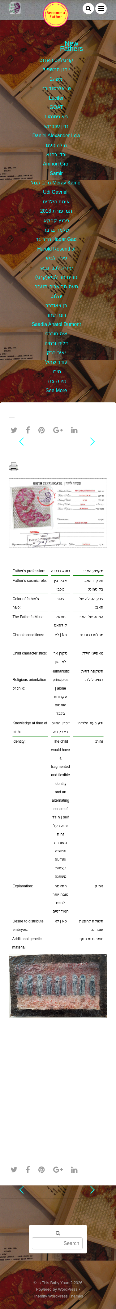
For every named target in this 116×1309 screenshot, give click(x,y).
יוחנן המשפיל (56, 69)
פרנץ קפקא (56, 220)
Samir (56, 173)
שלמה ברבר (56, 230)
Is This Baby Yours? (55, 1282)
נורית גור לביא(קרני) (56, 277)
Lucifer (56, 98)
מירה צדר (56, 380)
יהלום (56, 296)
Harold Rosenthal (56, 248)
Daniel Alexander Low (56, 135)
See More (56, 390)
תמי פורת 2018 (56, 211)
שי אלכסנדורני (56, 88)
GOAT (56, 107)
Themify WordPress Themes (58, 1296)
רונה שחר (56, 315)
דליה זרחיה (56, 343)
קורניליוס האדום (56, 60)
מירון (56, 371)
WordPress (68, 1289)
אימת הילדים (56, 201)
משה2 (56, 79)
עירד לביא (56, 258)
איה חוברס (56, 333)
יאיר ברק (56, 352)
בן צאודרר (56, 305)
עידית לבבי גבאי (56, 267)
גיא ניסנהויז (56, 116)
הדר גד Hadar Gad (56, 239)
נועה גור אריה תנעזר (56, 286)
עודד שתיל (56, 362)
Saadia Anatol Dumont (56, 324)
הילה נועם (56, 145)
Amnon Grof (56, 163)
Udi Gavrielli (56, 192)
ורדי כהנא (56, 154)
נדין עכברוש (56, 126)
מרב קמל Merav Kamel (56, 182)
